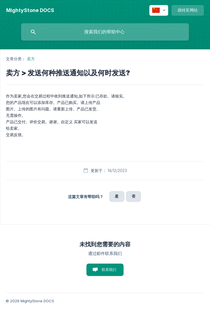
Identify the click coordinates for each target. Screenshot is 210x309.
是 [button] (116, 196)
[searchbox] (105, 32)
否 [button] (133, 196)
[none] (30, 10)
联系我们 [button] (109, 269)
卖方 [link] (31, 58)
